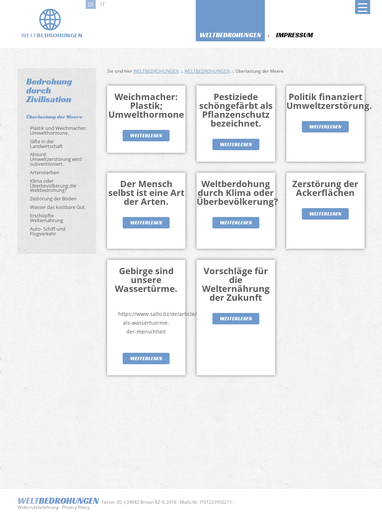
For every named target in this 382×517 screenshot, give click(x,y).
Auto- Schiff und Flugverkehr (47, 231)
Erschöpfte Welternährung (46, 218)
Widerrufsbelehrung (38, 507)
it (102, 4)
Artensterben (44, 172)
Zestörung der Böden (53, 198)
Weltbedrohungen (230, 35)
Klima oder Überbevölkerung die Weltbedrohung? (53, 185)
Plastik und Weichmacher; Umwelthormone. (58, 130)
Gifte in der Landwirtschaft (46, 143)
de (91, 4)
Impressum (294, 35)
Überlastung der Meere (54, 116)
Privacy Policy (76, 507)
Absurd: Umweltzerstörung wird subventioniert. (56, 159)
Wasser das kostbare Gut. (58, 207)
